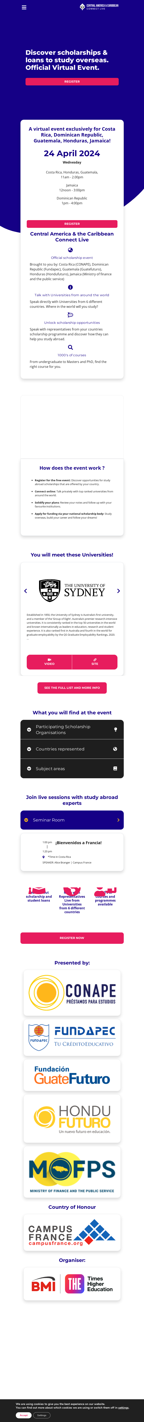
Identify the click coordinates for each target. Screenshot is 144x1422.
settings (123, 1408)
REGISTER (72, 81)
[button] (25, 627)
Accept (24, 1415)
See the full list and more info (72, 688)
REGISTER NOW (72, 938)
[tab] (72, 729)
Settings (41, 1415)
